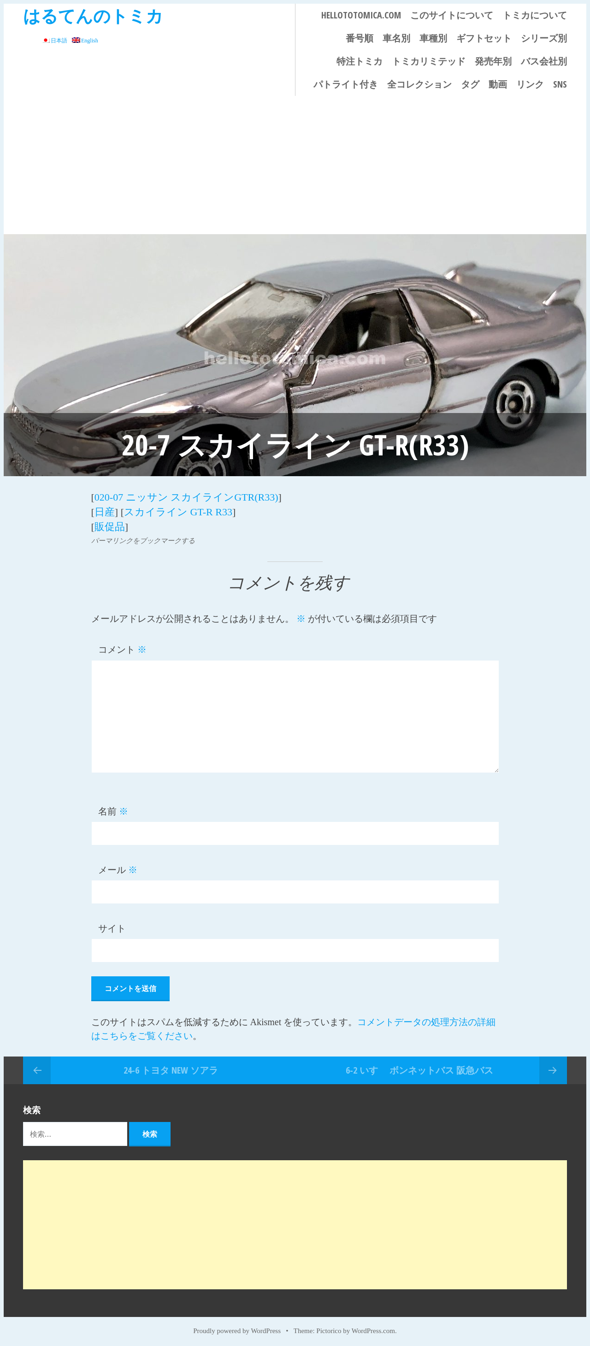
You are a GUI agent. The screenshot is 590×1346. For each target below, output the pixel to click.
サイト (112, 926)
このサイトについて (451, 15)
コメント (122, 647)
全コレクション (419, 84)
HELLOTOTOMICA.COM (361, 15)
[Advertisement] (295, 165)
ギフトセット (484, 38)
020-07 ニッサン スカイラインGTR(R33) (186, 496)
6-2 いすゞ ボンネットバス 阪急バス (419, 1067)
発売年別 (493, 61)
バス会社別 (544, 61)
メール (117, 867)
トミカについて (534, 15)
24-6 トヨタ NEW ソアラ (171, 1067)
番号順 (359, 38)
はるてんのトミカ (93, 15)
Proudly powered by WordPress (237, 1328)
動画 (498, 84)
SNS (560, 84)
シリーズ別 (544, 38)
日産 (104, 510)
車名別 (396, 38)
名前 (113, 809)
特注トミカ (359, 61)
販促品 (109, 524)
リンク (530, 84)
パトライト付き (345, 84)
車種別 (433, 38)
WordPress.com (373, 1328)
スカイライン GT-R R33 (178, 510)
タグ (470, 84)
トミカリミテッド (429, 61)
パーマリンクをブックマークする (143, 538)
